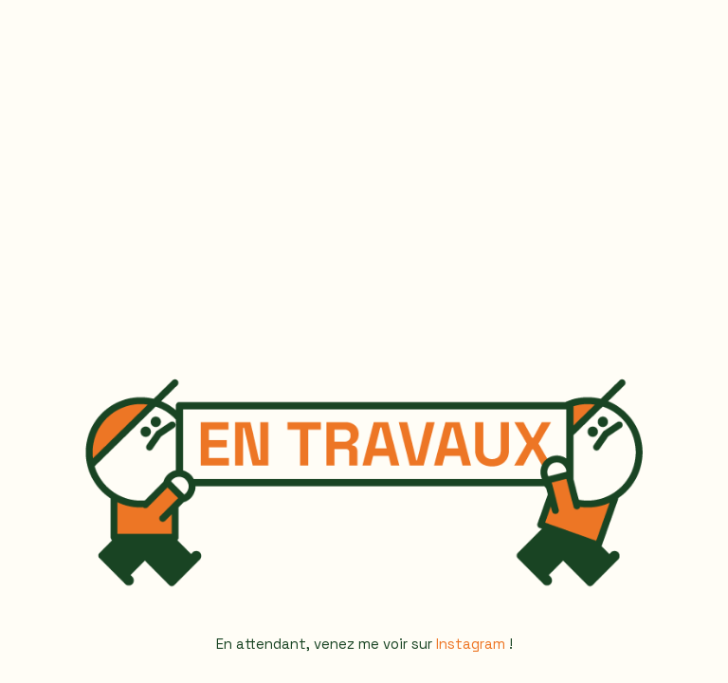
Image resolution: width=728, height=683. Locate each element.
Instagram (470, 644)
